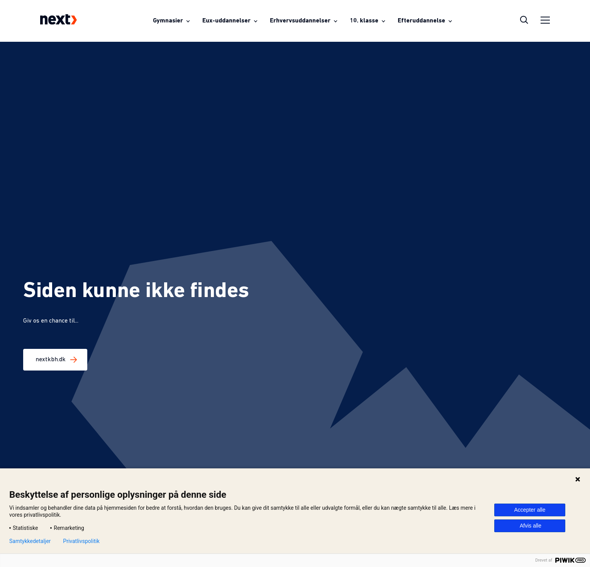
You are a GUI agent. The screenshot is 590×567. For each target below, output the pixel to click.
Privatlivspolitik (81, 541)
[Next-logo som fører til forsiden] (58, 21)
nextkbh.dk (55, 360)
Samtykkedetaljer (30, 541)
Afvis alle (530, 526)
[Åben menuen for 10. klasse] (367, 21)
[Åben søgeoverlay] (524, 21)
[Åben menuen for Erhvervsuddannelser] (303, 21)
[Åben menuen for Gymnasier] (171, 21)
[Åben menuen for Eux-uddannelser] (230, 21)
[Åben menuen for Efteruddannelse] (425, 21)
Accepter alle (530, 510)
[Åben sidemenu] (545, 21)
